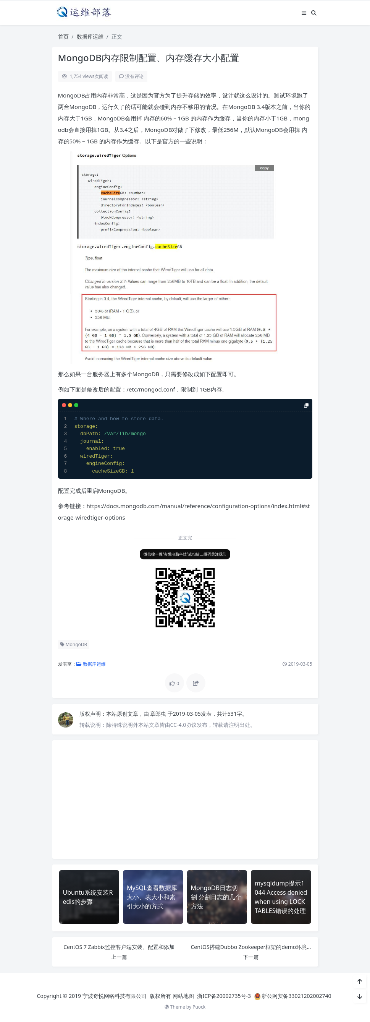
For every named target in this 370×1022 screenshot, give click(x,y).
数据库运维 (90, 36)
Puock (198, 1007)
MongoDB (73, 644)
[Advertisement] (185, 799)
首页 (63, 36)
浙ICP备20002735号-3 (224, 995)
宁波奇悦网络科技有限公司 (114, 995)
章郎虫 (159, 713)
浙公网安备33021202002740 (296, 995)
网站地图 (183, 995)
